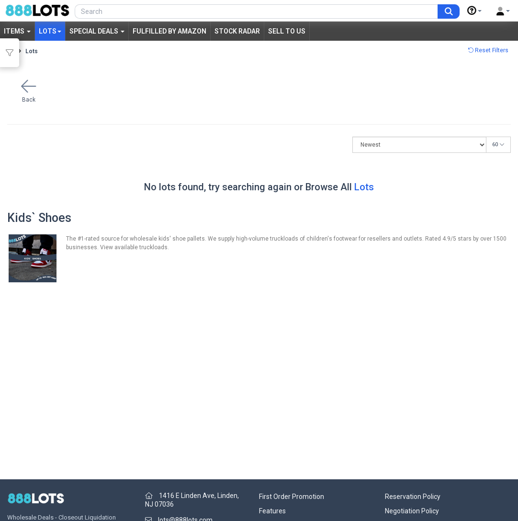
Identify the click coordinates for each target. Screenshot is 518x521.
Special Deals (96, 31)
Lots (50, 31)
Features (272, 511)
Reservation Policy (412, 496)
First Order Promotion (291, 496)
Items (17, 31)
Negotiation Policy (412, 511)
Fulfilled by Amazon (169, 31)
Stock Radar (237, 31)
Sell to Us (286, 31)
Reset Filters (488, 50)
